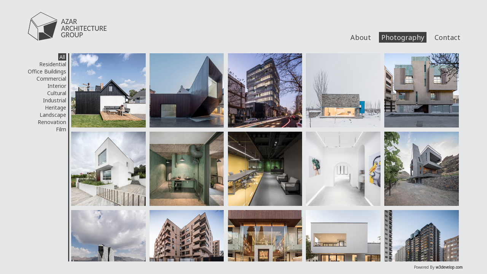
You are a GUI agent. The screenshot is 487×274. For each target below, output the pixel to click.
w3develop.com (449, 267)
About (360, 37)
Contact (447, 37)
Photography (402, 37)
